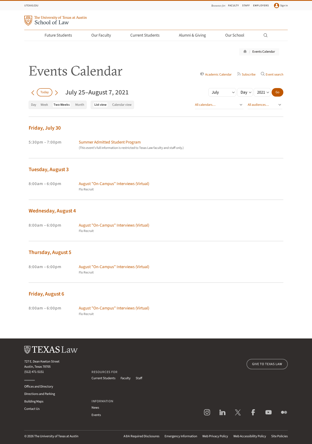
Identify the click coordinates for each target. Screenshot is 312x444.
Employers (261, 5)
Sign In (281, 5)
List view (100, 104)
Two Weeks (62, 104)
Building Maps (33, 401)
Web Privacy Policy (215, 436)
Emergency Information (181, 436)
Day (33, 104)
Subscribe (246, 74)
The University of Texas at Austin (56, 436)
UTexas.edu (31, 5)
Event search (272, 74)
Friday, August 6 (46, 294)
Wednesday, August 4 (52, 210)
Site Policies (279, 436)
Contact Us (32, 408)
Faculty (233, 5)
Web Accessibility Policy (249, 436)
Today (44, 92)
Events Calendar (263, 51)
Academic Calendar (215, 74)
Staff (246, 5)
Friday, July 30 (45, 128)
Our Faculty (103, 35)
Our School (237, 35)
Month (79, 104)
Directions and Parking (39, 394)
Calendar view (122, 104)
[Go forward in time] (56, 92)
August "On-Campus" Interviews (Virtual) (114, 184)
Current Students (147, 35)
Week (44, 104)
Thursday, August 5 (50, 252)
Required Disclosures (141, 436)
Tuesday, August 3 (49, 169)
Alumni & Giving (195, 35)
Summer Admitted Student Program (110, 142)
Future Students (61, 35)
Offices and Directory (38, 386)
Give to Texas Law (267, 364)
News (95, 407)
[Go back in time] (33, 92)
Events (96, 415)
